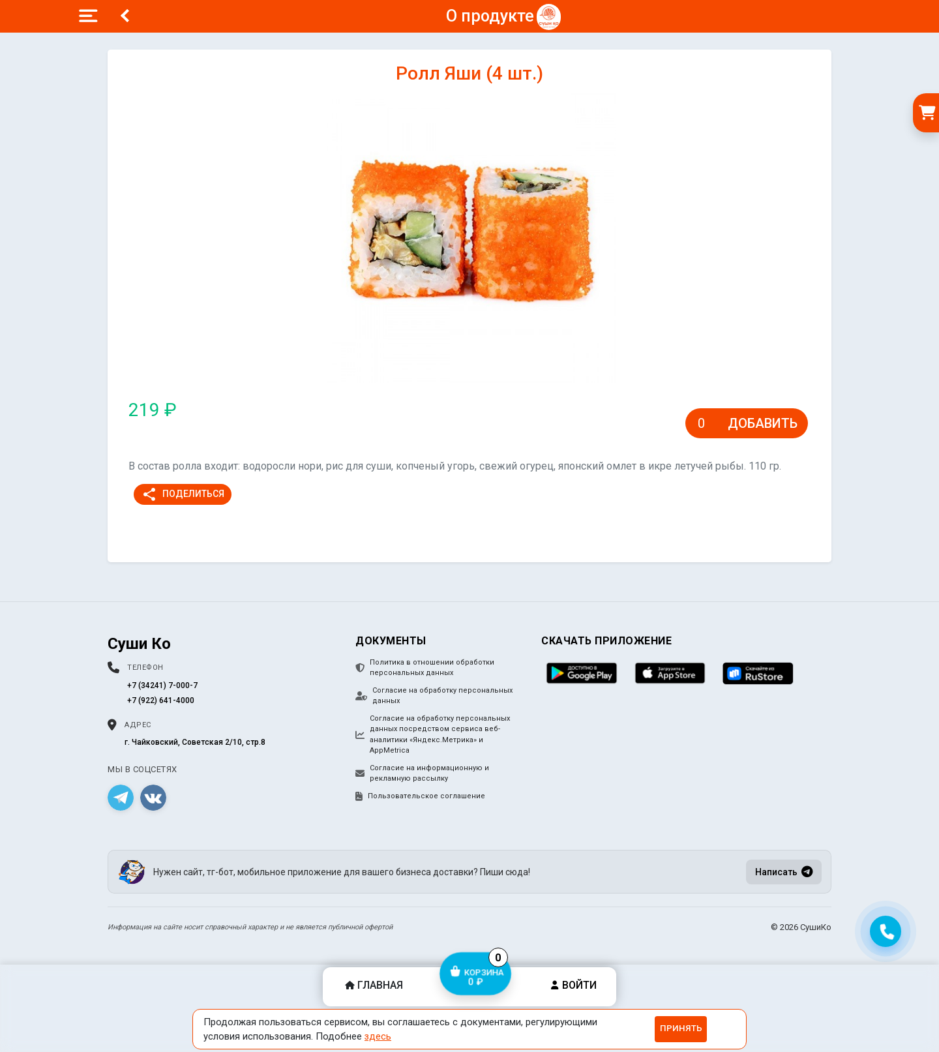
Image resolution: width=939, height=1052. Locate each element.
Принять (681, 1028)
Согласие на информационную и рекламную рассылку (422, 773)
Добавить (762, 423)
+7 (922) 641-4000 (160, 700)
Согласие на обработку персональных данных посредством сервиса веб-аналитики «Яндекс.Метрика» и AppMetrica (432, 734)
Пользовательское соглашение (420, 796)
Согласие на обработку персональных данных (434, 696)
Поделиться (183, 494)
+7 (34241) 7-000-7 (162, 685)
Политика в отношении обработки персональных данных (424, 668)
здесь (378, 1036)
